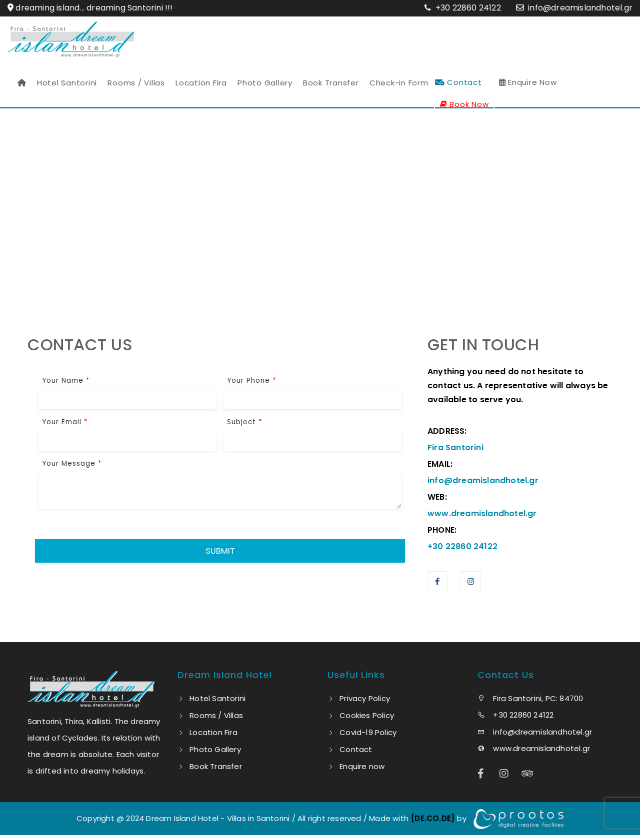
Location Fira (201, 82)
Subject (244, 422)
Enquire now (362, 766)
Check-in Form (399, 82)
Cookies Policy (367, 715)
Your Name (66, 380)
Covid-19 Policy (368, 732)
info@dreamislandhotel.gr (580, 7)
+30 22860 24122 (467, 7)
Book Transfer (331, 82)
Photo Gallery (265, 82)
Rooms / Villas (136, 82)
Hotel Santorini (67, 82)
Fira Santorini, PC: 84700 (530, 698)
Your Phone (251, 380)
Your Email (65, 422)
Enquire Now (528, 82)
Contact (458, 82)
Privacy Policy (365, 698)
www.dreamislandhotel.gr (534, 748)
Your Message (72, 463)
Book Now (464, 104)
